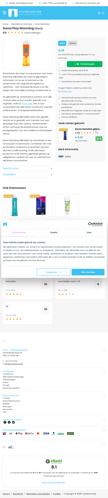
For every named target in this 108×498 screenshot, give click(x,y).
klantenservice (65, 91)
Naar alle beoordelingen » (54, 482)
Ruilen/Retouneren (11, 401)
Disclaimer (18, 493)
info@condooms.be (14, 364)
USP (4, 412)
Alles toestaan (88, 272)
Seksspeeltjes (9, 379)
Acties (5, 382)
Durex (68, 156)
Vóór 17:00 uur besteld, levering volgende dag (57, 3)
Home (5, 24)
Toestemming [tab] (19, 232)
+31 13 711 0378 (11, 361)
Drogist (6, 385)
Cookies (57, 493)
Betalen (6, 403)
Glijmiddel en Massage (21, 24)
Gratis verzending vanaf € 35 (23, 3)
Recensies (7, 409)
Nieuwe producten (11, 388)
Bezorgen (7, 406)
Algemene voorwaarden (38, 493)
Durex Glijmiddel (42, 24)
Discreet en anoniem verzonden (90, 3)
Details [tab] (54, 232)
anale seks (26, 103)
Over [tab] (89, 232)
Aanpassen (53, 272)
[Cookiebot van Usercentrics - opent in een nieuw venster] (92, 224)
